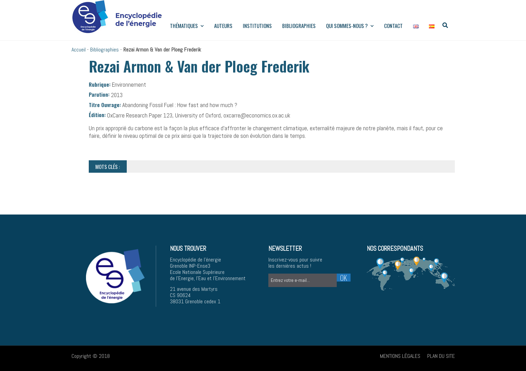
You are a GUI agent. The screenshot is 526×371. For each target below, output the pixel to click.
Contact (393, 25)
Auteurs (223, 25)
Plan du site (441, 356)
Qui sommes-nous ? (350, 25)
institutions (257, 25)
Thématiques (187, 25)
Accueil (78, 49)
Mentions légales (400, 356)
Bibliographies (299, 25)
